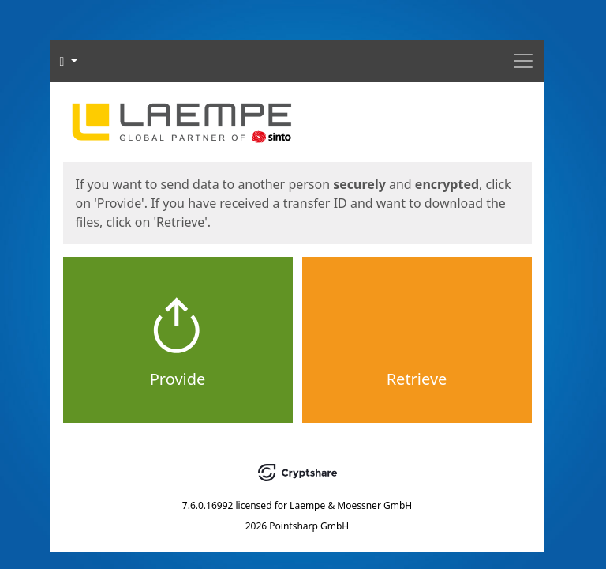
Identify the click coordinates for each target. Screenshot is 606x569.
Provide (178, 379)
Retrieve (417, 379)
